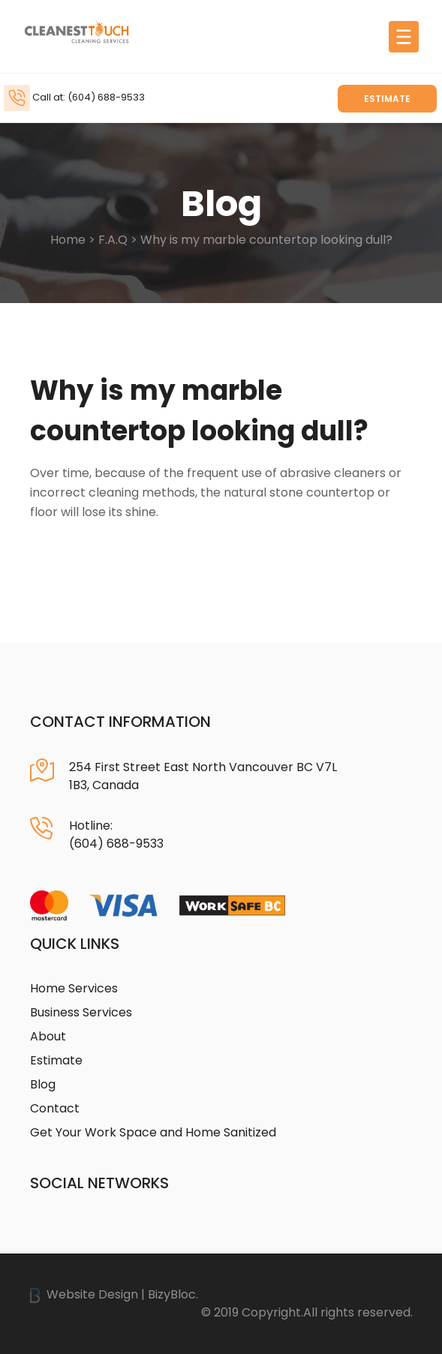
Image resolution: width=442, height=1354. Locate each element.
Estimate (387, 98)
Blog (43, 1084)
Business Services (81, 1012)
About (48, 1036)
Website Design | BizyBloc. (114, 1294)
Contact (55, 1108)
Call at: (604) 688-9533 (88, 97)
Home (68, 239)
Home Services (74, 988)
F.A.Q (113, 239)
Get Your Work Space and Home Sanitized (153, 1132)
